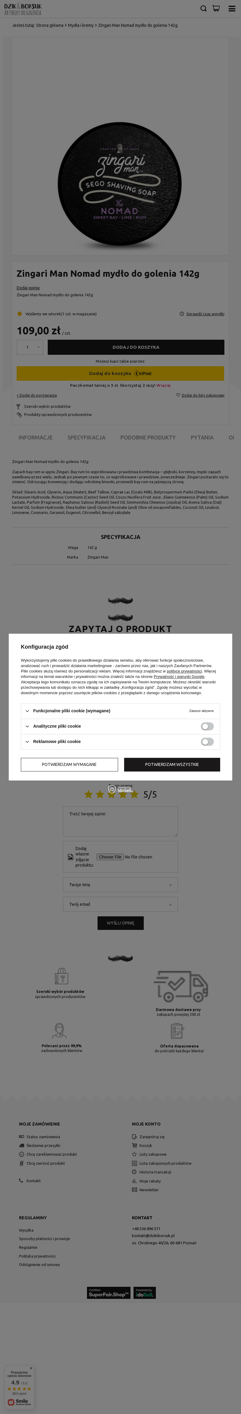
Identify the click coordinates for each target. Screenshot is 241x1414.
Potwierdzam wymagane (69, 764)
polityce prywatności (184, 671)
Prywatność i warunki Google (179, 676)
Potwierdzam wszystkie (172, 764)
